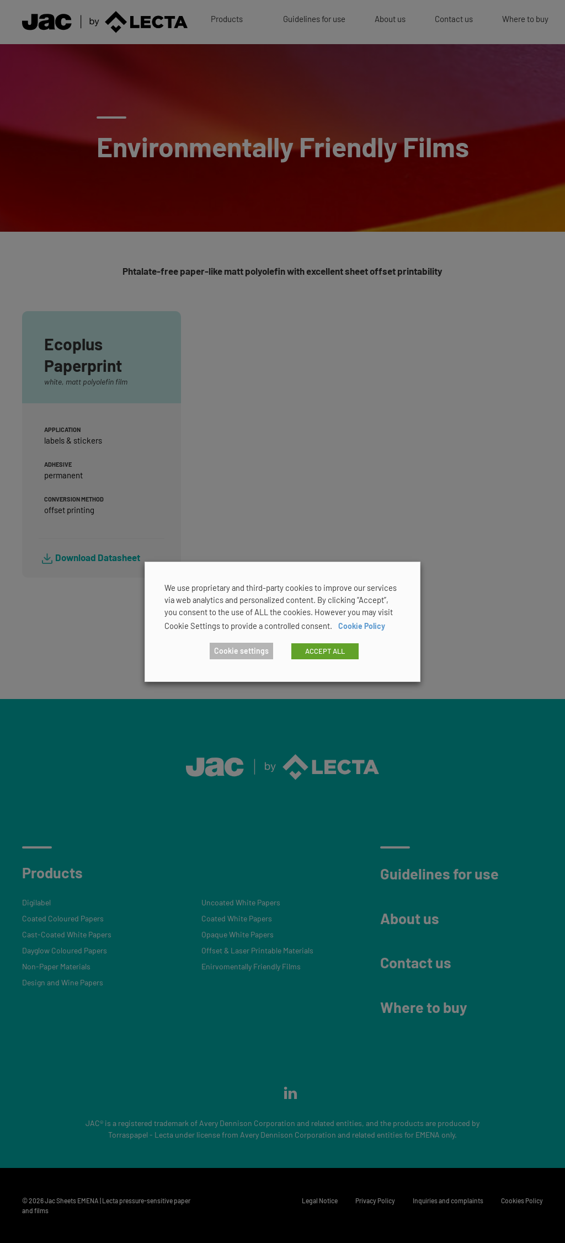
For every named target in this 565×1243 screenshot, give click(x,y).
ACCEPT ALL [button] (325, 651)
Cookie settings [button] (241, 650)
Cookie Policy (361, 626)
